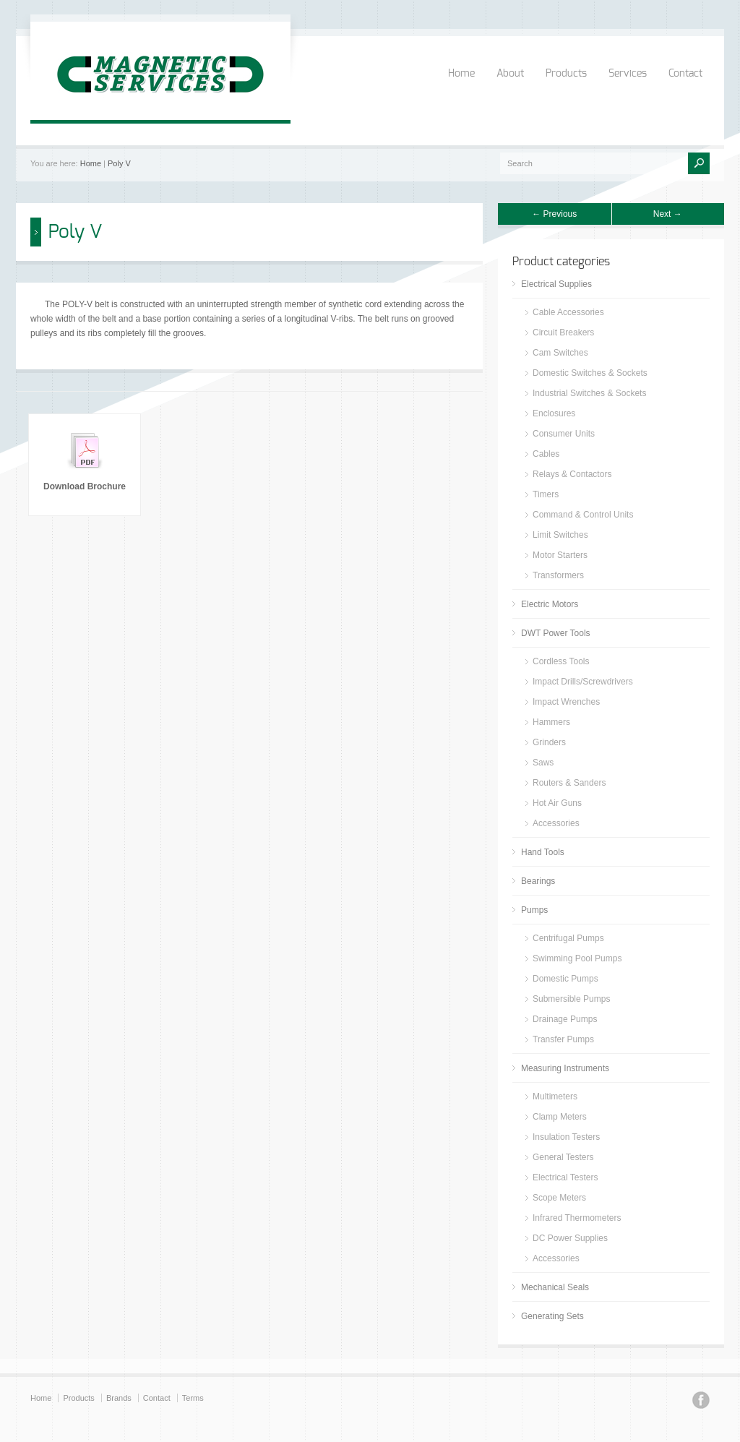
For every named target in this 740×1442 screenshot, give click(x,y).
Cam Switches (560, 353)
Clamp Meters (560, 1117)
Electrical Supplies (556, 284)
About (510, 74)
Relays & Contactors (572, 474)
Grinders (549, 742)
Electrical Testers (565, 1177)
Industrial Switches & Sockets (589, 393)
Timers (546, 494)
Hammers (551, 722)
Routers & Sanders (569, 783)
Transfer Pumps (563, 1039)
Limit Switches (560, 535)
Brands (119, 1398)
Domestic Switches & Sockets (590, 373)
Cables (546, 454)
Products (566, 74)
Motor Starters (560, 555)
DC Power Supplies (570, 1238)
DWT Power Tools (555, 633)
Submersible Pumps (571, 999)
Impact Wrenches (566, 702)
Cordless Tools (561, 661)
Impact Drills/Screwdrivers (583, 682)
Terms (193, 1398)
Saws (543, 763)
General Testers (563, 1157)
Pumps (534, 910)
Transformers (558, 575)
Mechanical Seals (555, 1287)
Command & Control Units (583, 515)
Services (627, 74)
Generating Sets (552, 1316)
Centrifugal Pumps (568, 938)
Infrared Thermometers (577, 1218)
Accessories (556, 823)
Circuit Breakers (563, 332)
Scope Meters (559, 1198)
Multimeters (555, 1096)
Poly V (119, 163)
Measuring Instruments (565, 1068)
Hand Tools (542, 852)
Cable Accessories (568, 312)
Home (461, 74)
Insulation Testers (566, 1137)
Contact (685, 74)
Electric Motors (549, 604)
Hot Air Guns (557, 803)
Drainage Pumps (565, 1019)
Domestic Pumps (565, 979)
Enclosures (554, 413)
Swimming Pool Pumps (577, 958)
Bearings (538, 881)
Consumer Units (564, 434)
